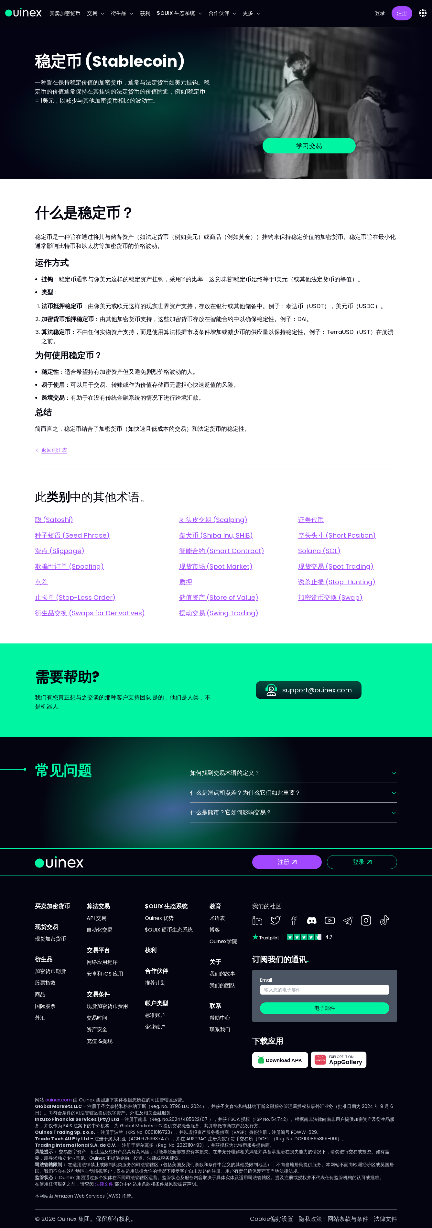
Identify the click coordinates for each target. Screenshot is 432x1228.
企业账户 (155, 1027)
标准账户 (155, 1015)
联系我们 (220, 1029)
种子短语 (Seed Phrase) (72, 535)
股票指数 (45, 983)
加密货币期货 (50, 971)
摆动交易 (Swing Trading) (218, 613)
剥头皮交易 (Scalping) (213, 519)
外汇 (40, 1017)
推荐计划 (155, 983)
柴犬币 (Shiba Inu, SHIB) (216, 535)
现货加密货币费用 (107, 1006)
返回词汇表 (52, 450)
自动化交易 (100, 929)
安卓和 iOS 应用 (105, 973)
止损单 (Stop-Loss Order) (75, 597)
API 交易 (96, 918)
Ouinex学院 (223, 941)
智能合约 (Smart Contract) (221, 550)
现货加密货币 (50, 939)
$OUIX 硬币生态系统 (169, 929)
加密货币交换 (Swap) (330, 597)
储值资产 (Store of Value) (218, 597)
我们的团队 (222, 985)
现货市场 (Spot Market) (216, 566)
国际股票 (45, 1006)
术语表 (217, 918)
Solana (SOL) (319, 550)
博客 (215, 929)
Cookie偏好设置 (271, 1219)
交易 (95, 13)
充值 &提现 (100, 1041)
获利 (145, 13)
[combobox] (423, 13)
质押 (185, 581)
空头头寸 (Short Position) (337, 535)
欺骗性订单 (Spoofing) (69, 566)
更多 (251, 13)
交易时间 (97, 1017)
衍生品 (122, 13)
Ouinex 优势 (159, 918)
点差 (41, 581)
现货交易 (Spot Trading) (335, 566)
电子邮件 (324, 1008)
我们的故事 (222, 973)
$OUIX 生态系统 (179, 13)
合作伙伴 (222, 13)
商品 (40, 994)
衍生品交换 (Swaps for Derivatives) (90, 613)
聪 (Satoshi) (54, 519)
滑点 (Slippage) (59, 550)
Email (266, 980)
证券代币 (311, 519)
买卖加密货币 (65, 13)
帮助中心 (220, 1017)
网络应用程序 (102, 962)
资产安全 (97, 1029)
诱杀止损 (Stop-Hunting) (336, 581)
